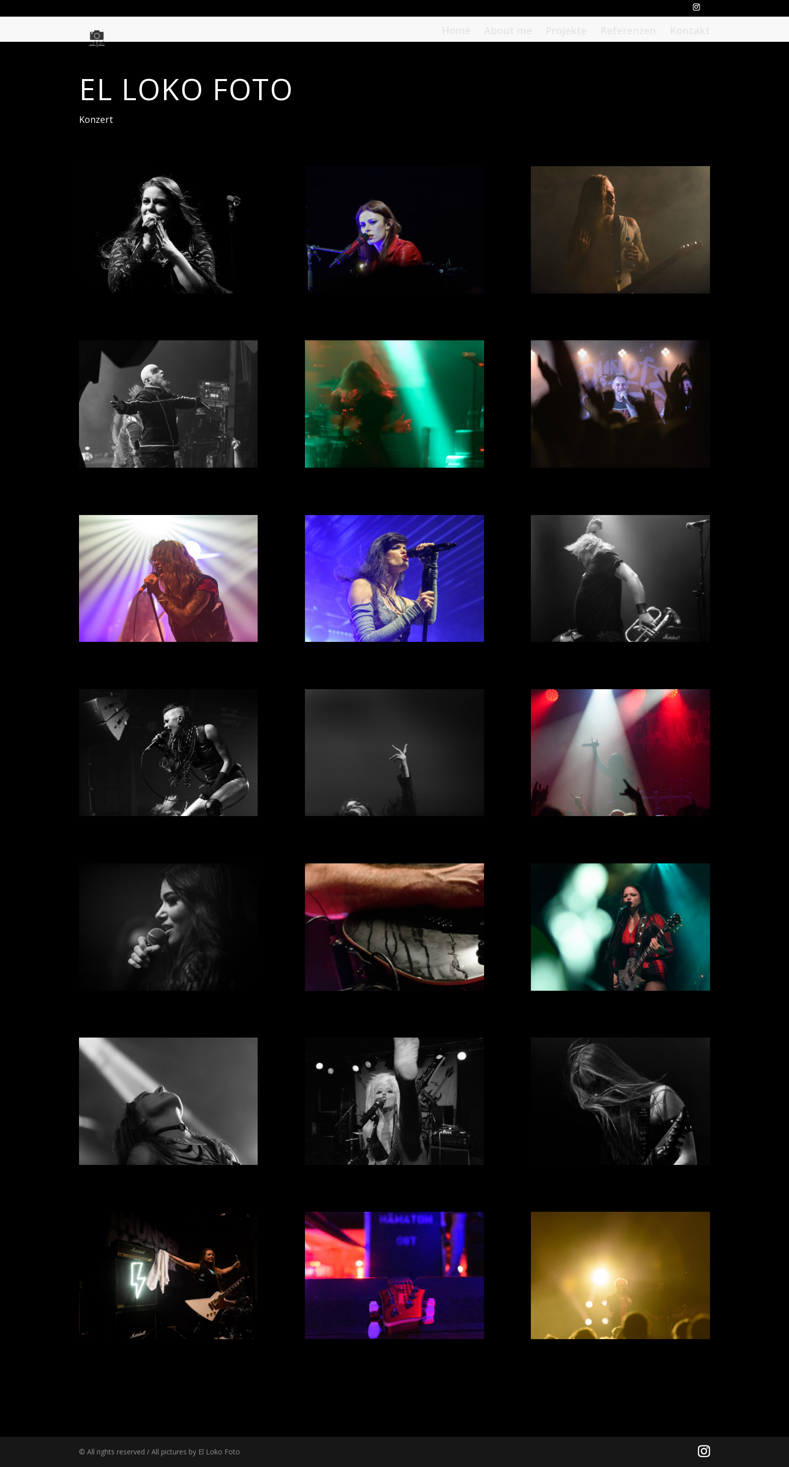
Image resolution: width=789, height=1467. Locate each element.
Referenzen (628, 32)
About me (508, 32)
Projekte (566, 32)
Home (456, 32)
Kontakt (690, 32)
